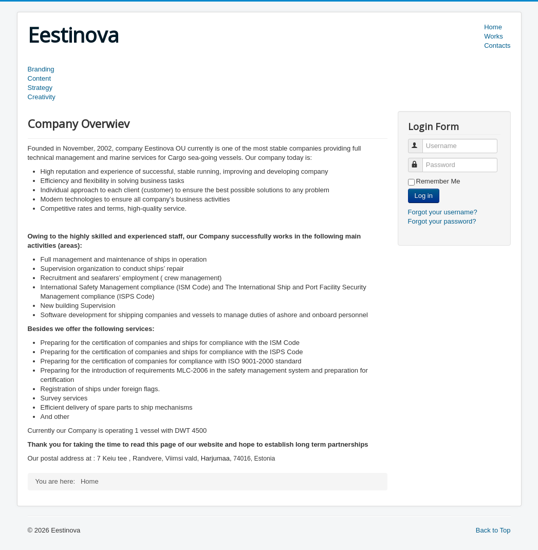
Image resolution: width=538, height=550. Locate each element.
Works (493, 36)
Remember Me (438, 181)
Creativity (41, 97)
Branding (41, 69)
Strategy (40, 87)
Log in (424, 195)
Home (493, 27)
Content (39, 78)
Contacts (497, 45)
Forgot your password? (442, 221)
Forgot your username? (442, 212)
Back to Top (493, 530)
